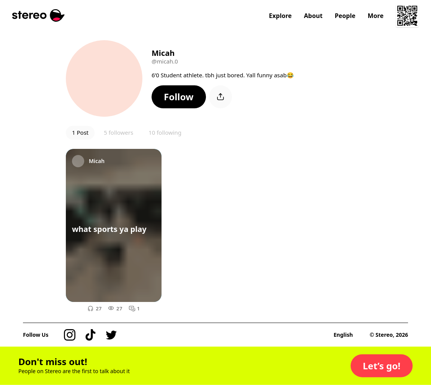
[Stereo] (38, 15)
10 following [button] (165, 132)
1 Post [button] (80, 132)
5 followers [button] (118, 132)
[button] (179, 96)
